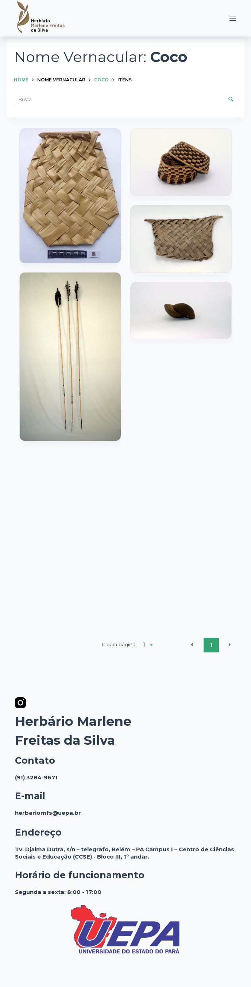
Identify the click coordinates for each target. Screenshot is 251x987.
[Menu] (232, 18)
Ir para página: (118, 644)
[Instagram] (20, 702)
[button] (192, 644)
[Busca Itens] (125, 99)
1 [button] (211, 645)
